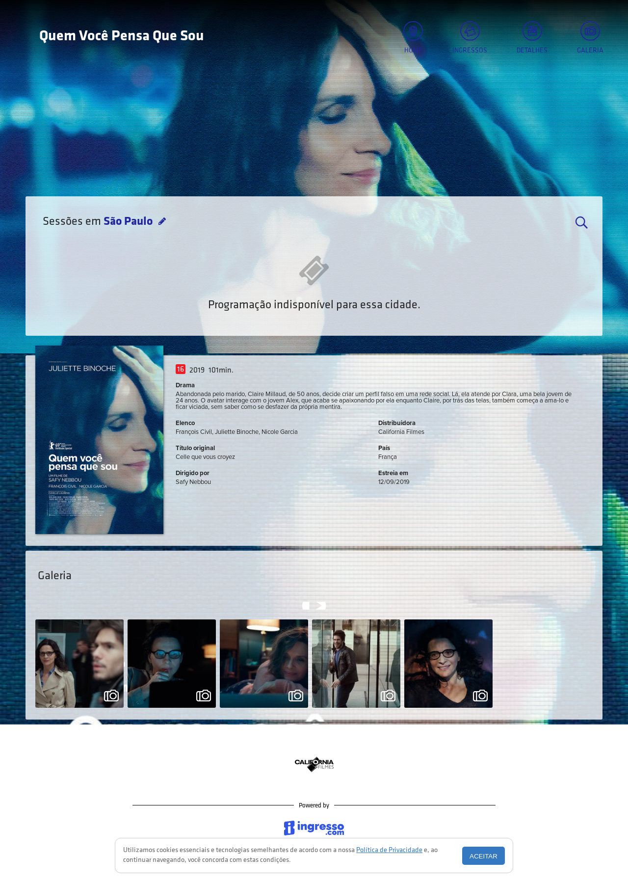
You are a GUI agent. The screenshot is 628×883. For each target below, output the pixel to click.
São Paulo (129, 222)
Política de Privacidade (389, 850)
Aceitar (483, 856)
